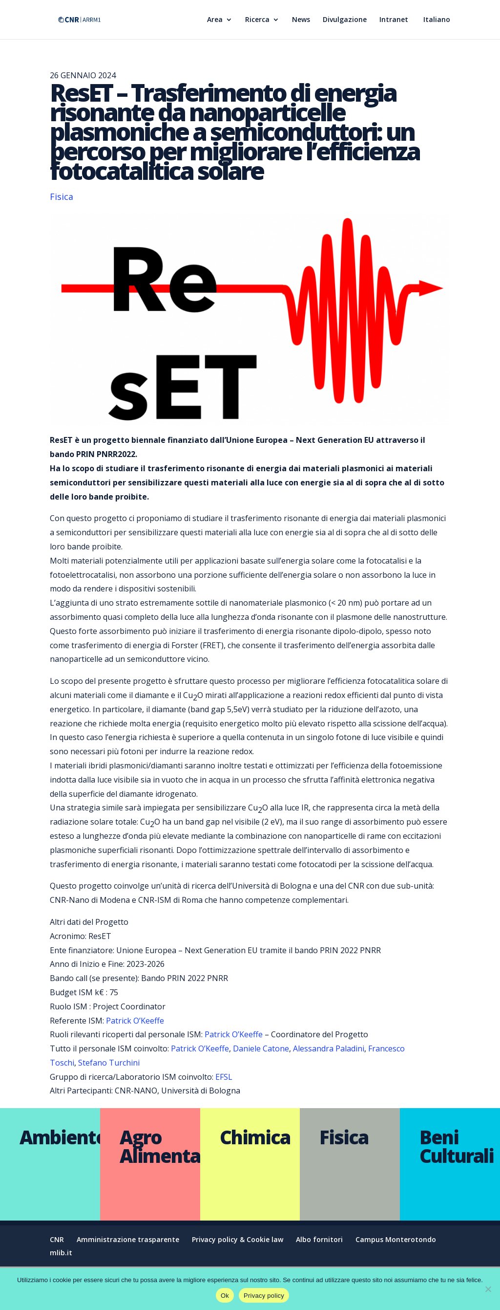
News (301, 20)
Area (215, 20)
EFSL (223, 1076)
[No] (488, 1289)
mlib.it (61, 1252)
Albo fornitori (319, 1239)
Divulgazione (345, 20)
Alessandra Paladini (328, 1048)
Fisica (61, 196)
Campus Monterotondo (395, 1239)
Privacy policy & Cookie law (237, 1239)
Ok (225, 1295)
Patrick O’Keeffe (135, 1020)
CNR (57, 1239)
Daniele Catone (261, 1048)
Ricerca (257, 20)
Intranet (393, 20)
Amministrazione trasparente (128, 1239)
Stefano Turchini (109, 1062)
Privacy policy (264, 1295)
